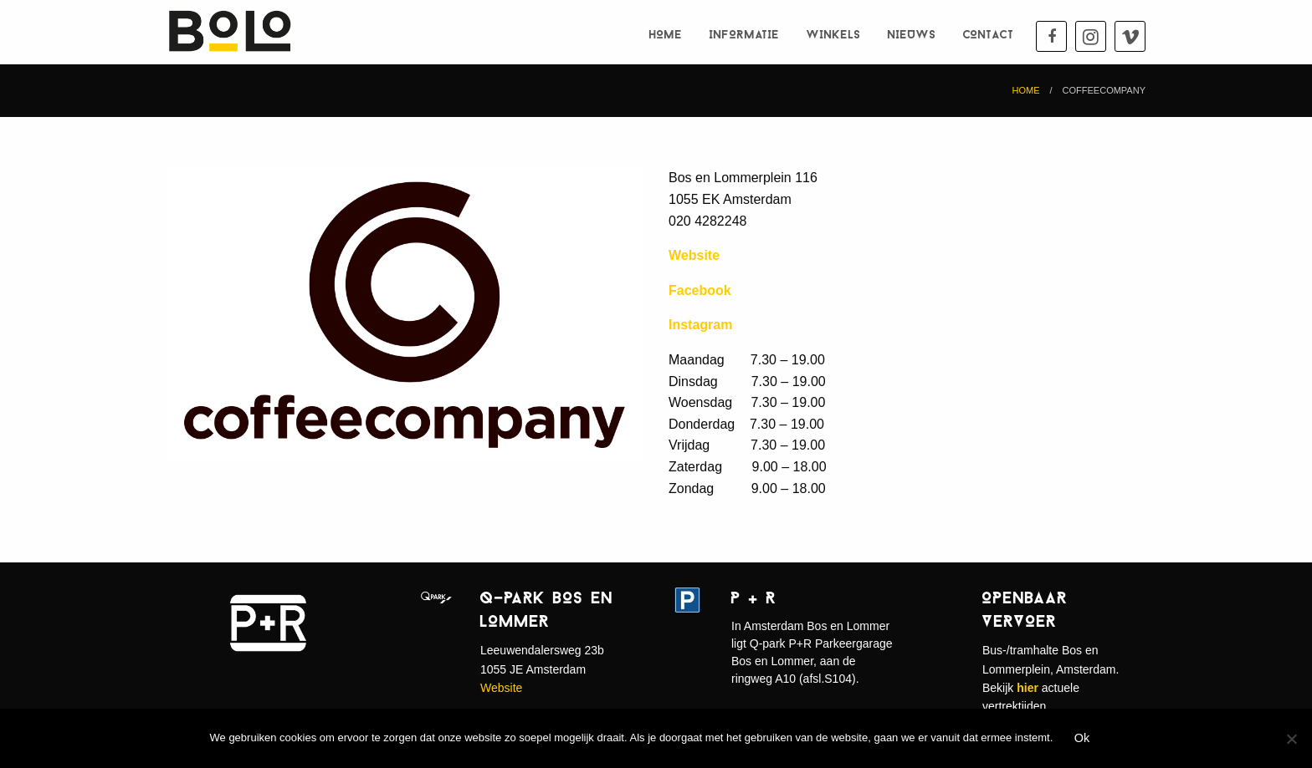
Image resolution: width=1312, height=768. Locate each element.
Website (501, 687)
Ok (1081, 738)
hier (1027, 687)
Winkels (834, 35)
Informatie (745, 35)
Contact (988, 35)
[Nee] (1291, 738)
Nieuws (912, 35)
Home (666, 35)
